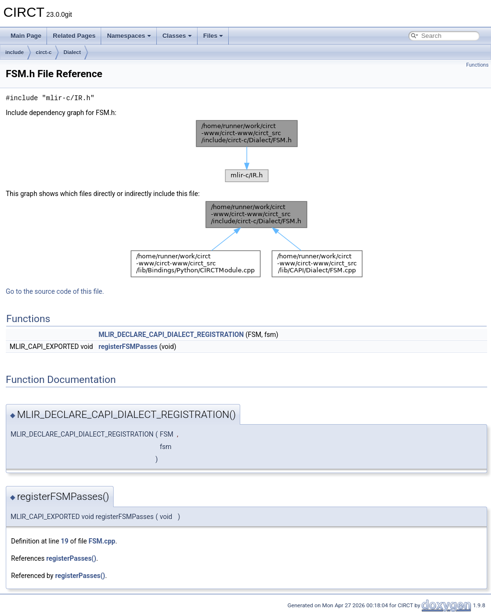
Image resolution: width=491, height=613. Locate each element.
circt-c (44, 52)
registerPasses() (71, 558)
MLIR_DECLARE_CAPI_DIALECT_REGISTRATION (171, 334)
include (14, 52)
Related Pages (74, 35)
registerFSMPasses (127, 346)
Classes (177, 35)
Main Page (26, 35)
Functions (477, 65)
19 (65, 541)
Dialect (72, 52)
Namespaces (129, 35)
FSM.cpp (102, 541)
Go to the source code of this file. (55, 291)
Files (213, 35)
